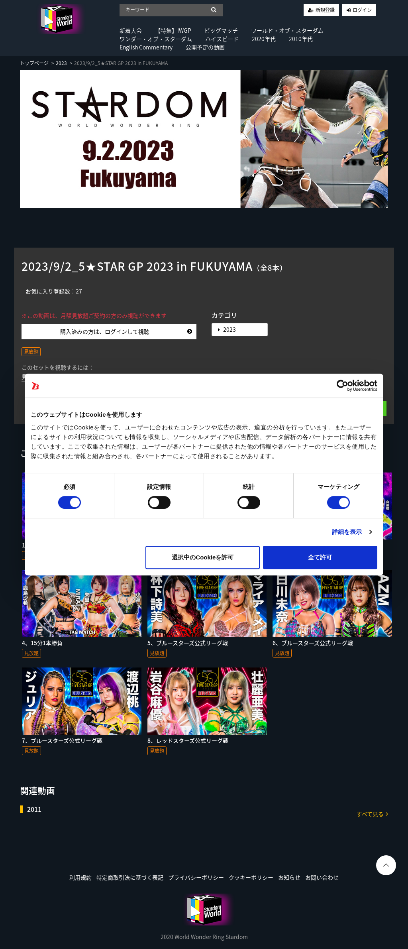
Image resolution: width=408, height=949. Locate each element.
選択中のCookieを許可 (202, 557)
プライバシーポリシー (196, 877)
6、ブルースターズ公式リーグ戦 (313, 643)
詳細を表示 (347, 531)
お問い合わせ (322, 877)
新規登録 (325, 10)
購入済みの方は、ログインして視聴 (126, 331)
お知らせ (289, 877)
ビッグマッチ (221, 30)
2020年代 (264, 39)
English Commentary (146, 47)
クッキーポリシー (251, 877)
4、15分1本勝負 (42, 643)
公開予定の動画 (205, 47)
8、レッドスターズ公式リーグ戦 (187, 740)
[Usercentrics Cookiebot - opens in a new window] (342, 386)
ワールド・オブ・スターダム (287, 30)
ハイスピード (222, 39)
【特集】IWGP (173, 30)
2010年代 (301, 39)
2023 (61, 63)
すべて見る (372, 813)
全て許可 (320, 557)
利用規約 (80, 877)
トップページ (34, 63)
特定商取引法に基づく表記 (129, 877)
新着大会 (131, 30)
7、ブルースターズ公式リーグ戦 (62, 740)
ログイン (362, 10)
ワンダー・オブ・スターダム (156, 39)
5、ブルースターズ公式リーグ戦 (187, 643)
